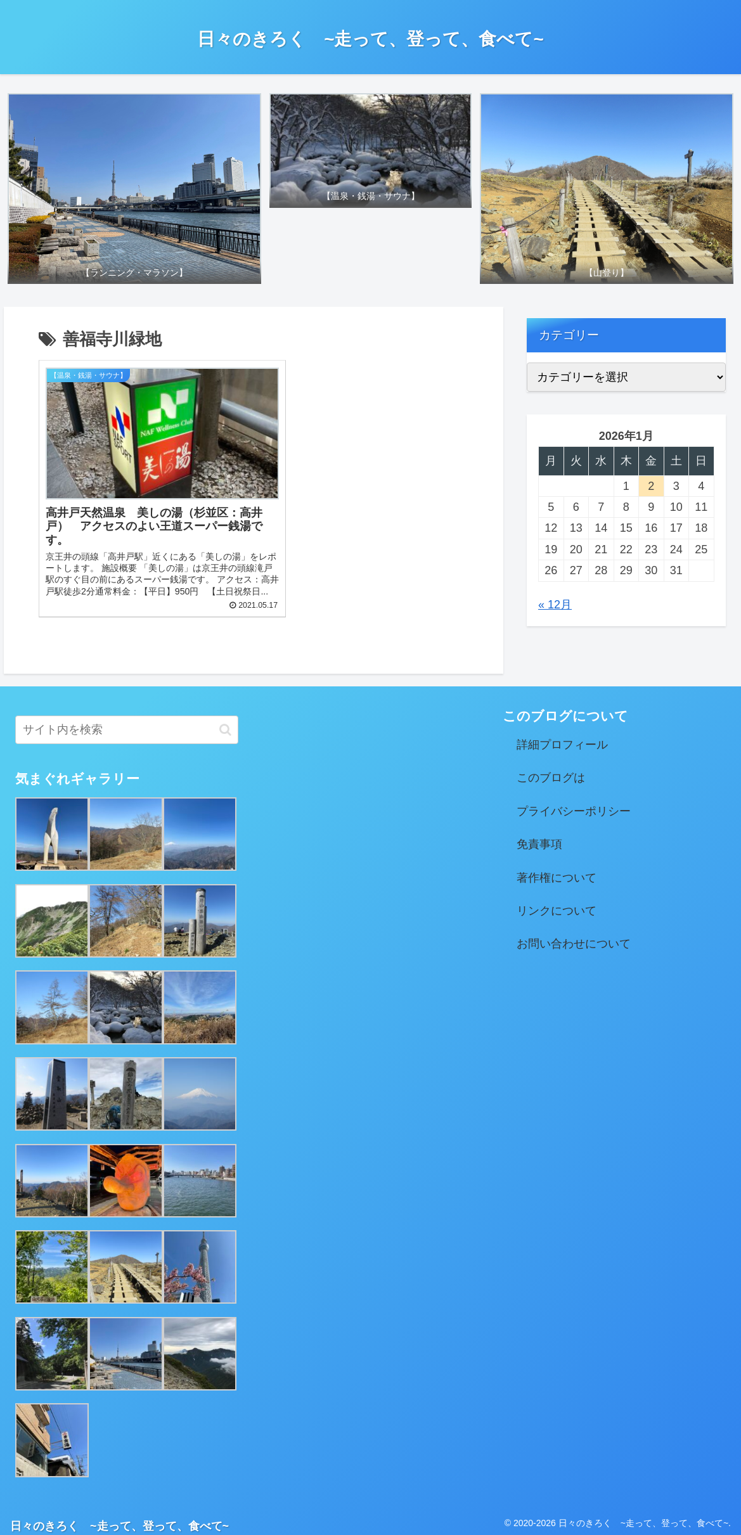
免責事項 (539, 838)
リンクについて (556, 904)
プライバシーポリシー (574, 805)
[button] (225, 723)
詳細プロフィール (562, 738)
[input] (126, 723)
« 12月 (555, 604)
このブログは (551, 771)
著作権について (556, 871)
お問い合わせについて (574, 937)
